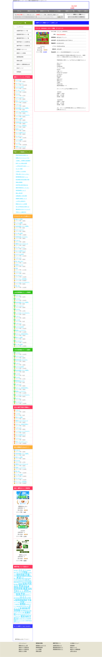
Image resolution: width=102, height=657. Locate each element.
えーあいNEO (19, 233)
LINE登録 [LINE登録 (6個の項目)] (21, 618)
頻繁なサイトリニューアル (22, 158)
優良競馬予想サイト (58, 647)
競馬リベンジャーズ (21, 146)
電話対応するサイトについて (23, 209)
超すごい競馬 (19, 118)
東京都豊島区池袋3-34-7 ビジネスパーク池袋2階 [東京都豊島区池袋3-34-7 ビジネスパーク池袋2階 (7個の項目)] (23, 581)
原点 (17, 268)
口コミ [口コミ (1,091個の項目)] (23, 596)
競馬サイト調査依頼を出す (23, 64)
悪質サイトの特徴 (21, 53)
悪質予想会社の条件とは (22, 155)
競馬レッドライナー (21, 330)
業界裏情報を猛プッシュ (22, 176)
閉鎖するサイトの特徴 (21, 204)
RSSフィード (20, 68)
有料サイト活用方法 (24, 647)
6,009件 (45, 52)
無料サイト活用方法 (24, 649)
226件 (23, 241)
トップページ (20, 27)
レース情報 (38, 649)
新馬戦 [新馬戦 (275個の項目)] (23, 604)
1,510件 (24, 137)
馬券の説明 (19, 60)
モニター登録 (19, 168)
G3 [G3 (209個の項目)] (15, 620)
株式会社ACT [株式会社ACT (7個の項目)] (21, 580)
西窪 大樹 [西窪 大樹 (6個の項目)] (25, 618)
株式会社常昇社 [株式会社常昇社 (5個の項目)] (19, 598)
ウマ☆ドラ (18, 80)
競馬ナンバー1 (19, 129)
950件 (23, 106)
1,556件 (24, 234)
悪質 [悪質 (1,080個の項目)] (18, 578)
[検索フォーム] (47, 17)
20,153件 (24, 85)
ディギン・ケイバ (20, 90)
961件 (23, 134)
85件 (23, 109)
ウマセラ (18, 298)
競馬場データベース (22, 49)
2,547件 (24, 300)
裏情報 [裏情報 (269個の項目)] (25, 608)
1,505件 (24, 92)
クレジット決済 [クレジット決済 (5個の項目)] (17, 602)
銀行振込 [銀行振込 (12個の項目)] (16, 584)
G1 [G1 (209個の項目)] (22, 578)
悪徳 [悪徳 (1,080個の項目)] (21, 586)
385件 (23, 123)
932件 (23, 116)
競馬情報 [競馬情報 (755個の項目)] (18, 588)
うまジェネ (18, 104)
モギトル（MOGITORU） (22, 111)
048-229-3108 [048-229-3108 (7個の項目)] (25, 598)
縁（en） (18, 285)
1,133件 (24, 332)
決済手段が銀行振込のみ (22, 185)
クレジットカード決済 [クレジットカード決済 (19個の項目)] (23, 620)
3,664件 (24, 102)
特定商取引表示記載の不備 (22, 179)
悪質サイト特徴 (23, 651)
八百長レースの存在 (21, 171)
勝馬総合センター (20, 380)
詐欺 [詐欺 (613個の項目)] (22, 602)
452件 (23, 148)
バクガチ (18, 319)
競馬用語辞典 (20, 57)
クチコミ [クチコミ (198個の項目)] (22, 570)
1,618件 (24, 287)
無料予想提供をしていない (22, 187)
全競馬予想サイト (57, 645)
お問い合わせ (73, 651)
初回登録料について (21, 190)
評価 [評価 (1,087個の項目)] (27, 574)
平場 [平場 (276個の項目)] (29, 600)
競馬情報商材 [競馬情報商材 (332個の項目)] (21, 600)
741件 (23, 127)
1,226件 (24, 141)
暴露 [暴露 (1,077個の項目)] (25, 588)
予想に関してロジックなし (22, 174)
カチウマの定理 (20, 87)
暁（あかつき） (20, 261)
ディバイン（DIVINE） (21, 278)
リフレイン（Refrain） (21, 125)
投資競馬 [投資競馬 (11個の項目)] (29, 618)
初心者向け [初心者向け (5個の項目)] (16, 570)
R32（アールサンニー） (22, 101)
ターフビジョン (20, 83)
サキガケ (18, 94)
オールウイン (19, 136)
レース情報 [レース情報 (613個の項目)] (22, 572)
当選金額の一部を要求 (21, 195)
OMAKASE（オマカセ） (22, 122)
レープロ (18, 143)
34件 (23, 382)
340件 (23, 245)
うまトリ (18, 240)
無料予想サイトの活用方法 (23, 45)
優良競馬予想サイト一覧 (23, 38)
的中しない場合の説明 (21, 163)
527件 (23, 296)
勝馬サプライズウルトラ (22, 243)
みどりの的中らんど (21, 132)
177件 (23, 95)
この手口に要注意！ (21, 201)
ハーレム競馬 (19, 139)
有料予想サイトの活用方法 (23, 42)
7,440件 (24, 262)
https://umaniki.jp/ (61, 34)
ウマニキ (42, 46)
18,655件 (24, 144)
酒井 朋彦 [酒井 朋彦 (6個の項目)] (18, 614)
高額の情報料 (19, 182)
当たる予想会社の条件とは (22, 206)
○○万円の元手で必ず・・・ (22, 166)
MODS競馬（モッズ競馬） (22, 108)
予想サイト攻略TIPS (21, 212)
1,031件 (24, 88)
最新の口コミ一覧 (23, 645)
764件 (23, 113)
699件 (23, 99)
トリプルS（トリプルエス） (23, 115)
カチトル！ (18, 295)
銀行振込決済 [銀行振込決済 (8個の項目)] (19, 606)
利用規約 (19, 71)
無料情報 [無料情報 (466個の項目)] (20, 574)
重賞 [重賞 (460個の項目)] (23, 616)
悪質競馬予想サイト (58, 649)
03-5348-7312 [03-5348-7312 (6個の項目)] (25, 606)
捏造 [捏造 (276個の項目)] (20, 584)
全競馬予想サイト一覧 (22, 30)
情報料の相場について (21, 198)
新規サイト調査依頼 (75, 649)
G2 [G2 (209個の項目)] (17, 618)
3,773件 (24, 269)
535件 (23, 130)
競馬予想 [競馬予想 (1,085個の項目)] (20, 594)
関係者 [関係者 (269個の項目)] (26, 586)
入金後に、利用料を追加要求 (23, 160)
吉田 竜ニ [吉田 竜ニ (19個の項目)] (27, 579)
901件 (23, 81)
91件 (23, 321)
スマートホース (20, 97)
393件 (23, 120)
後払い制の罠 (19, 193)
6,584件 (24, 280)
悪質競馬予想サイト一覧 (23, 34)
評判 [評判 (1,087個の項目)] (26, 591)
